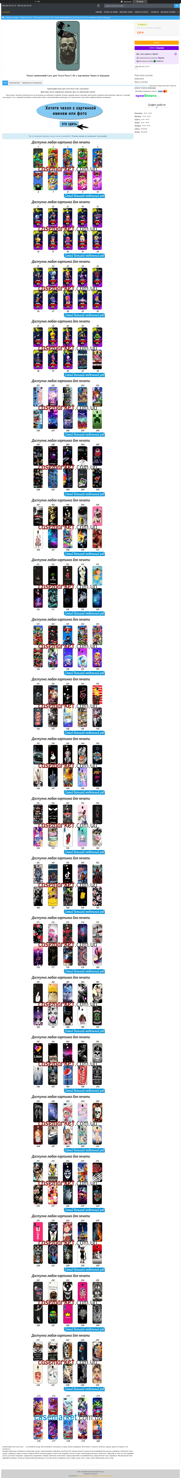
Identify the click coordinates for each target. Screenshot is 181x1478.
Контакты (155, 12)
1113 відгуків (127, 1)
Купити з (156, 48)
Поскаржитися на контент (85, 1476)
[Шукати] (177, 6)
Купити (156, 43)
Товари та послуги (12, 17)
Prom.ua (101, 1471)
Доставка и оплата (168, 12)
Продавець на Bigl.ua (90, 1474)
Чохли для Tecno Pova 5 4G (43, 17)
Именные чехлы (126, 12)
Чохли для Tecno (26, 17)
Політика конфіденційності (103, 1476)
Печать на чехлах (111, 12)
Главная (99, 12)
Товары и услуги (141, 12)
